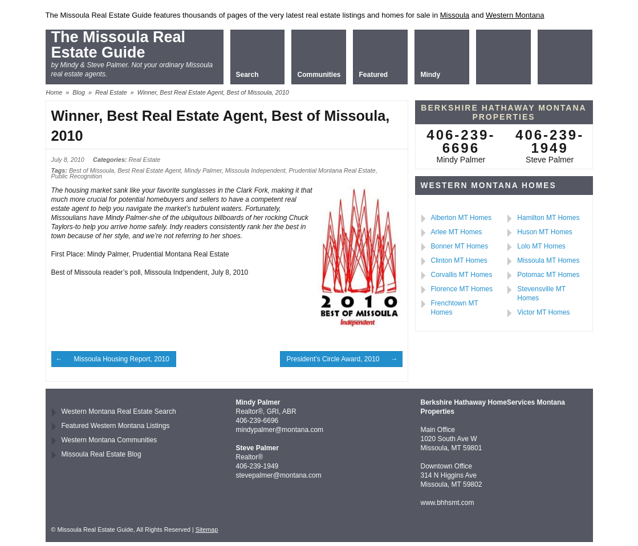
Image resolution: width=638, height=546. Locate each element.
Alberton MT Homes (461, 218)
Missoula (454, 15)
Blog (78, 92)
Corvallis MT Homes (462, 275)
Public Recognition (76, 176)
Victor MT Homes (543, 312)
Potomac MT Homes (548, 275)
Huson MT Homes (544, 232)
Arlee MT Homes (456, 232)
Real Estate (111, 92)
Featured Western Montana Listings (116, 426)
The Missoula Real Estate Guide (118, 44)
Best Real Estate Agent (149, 170)
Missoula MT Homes (548, 260)
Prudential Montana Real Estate (331, 170)
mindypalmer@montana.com (280, 430)
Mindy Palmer (202, 170)
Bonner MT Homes (459, 246)
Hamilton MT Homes (548, 218)
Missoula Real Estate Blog (101, 454)
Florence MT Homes (462, 289)
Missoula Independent (255, 170)
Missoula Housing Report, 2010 (121, 359)
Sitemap (207, 529)
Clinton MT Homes (459, 260)
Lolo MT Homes (541, 246)
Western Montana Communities (109, 440)
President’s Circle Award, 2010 (333, 359)
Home (54, 92)
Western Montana (515, 15)
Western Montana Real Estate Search (119, 411)
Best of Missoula (91, 170)
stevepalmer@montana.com (279, 475)
